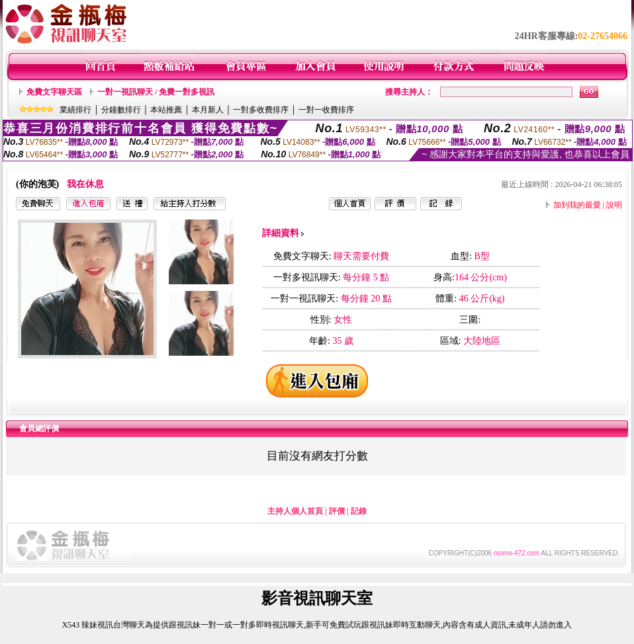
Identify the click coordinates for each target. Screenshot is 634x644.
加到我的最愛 (577, 205)
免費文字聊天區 (54, 92)
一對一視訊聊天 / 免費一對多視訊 (155, 92)
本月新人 (208, 109)
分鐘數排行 (121, 109)
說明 (614, 205)
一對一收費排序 (326, 109)
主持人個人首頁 (295, 511)
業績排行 (75, 109)
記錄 (359, 511)
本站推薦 (166, 109)
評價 (337, 511)
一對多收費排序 (261, 109)
